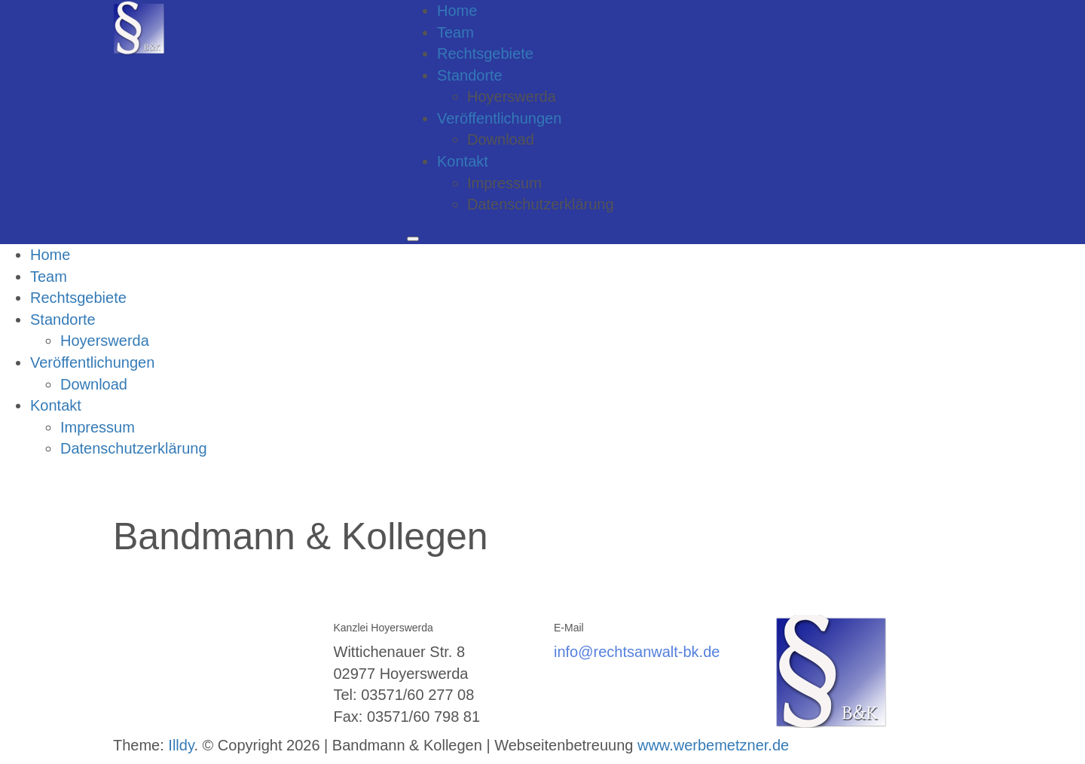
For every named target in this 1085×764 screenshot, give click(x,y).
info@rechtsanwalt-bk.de (637, 651)
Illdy (181, 745)
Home (457, 10)
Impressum (504, 183)
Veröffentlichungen (499, 118)
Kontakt (462, 161)
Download (500, 139)
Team (455, 32)
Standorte (470, 75)
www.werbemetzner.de (713, 745)
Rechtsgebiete (485, 53)
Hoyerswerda (511, 96)
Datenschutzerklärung (540, 204)
